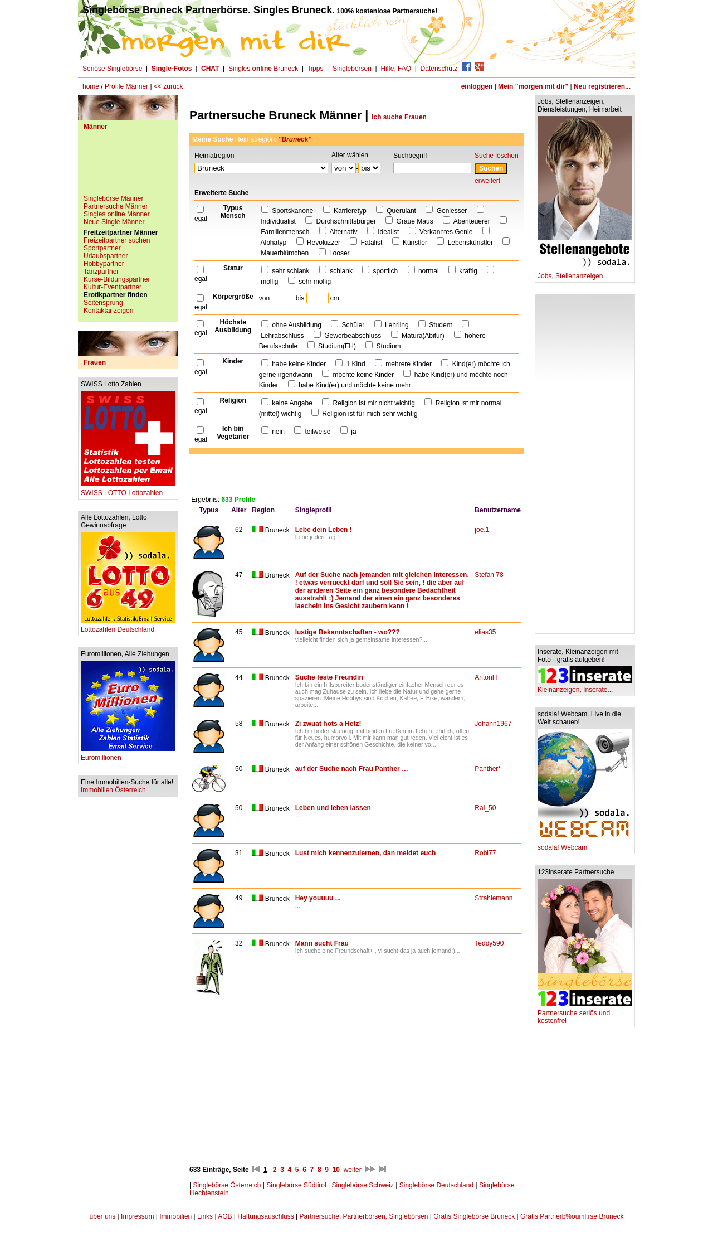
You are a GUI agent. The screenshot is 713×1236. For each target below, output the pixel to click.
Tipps (315, 68)
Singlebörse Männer (113, 198)
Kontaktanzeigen (108, 310)
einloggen (477, 86)
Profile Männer (126, 86)
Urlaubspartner (106, 256)
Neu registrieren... (602, 86)
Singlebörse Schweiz (363, 1185)
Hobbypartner (104, 264)
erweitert (487, 181)
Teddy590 (489, 943)
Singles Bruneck (263, 68)
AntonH (486, 677)
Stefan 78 (489, 575)
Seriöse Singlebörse (112, 68)
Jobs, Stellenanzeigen (585, 273)
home (90, 86)
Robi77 (485, 853)
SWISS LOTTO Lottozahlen (128, 490)
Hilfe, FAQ (395, 68)
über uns (103, 1216)
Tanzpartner (101, 271)
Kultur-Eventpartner (112, 287)
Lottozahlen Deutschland (128, 626)
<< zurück (168, 86)
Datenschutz (439, 68)
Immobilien (175, 1216)
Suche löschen (497, 155)
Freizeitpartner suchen (117, 240)
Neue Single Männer (114, 222)
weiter (353, 1170)
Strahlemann (493, 898)
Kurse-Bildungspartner (117, 279)
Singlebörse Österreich (227, 1185)
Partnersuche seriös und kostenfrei (585, 1014)
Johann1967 (493, 724)
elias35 (485, 632)
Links (205, 1216)
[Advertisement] (128, 167)
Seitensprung (103, 303)
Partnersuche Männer (116, 206)
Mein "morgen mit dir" (533, 86)
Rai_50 (485, 808)
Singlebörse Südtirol (296, 1185)
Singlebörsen (352, 68)
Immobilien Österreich (113, 790)
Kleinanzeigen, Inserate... (585, 687)
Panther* (488, 769)
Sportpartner (102, 248)
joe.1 (482, 530)
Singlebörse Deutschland (436, 1185)
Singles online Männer (117, 214)
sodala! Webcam (585, 844)
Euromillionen (128, 755)
